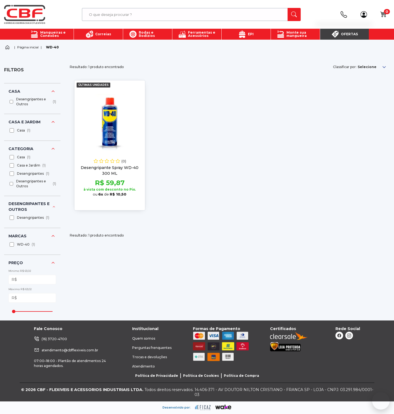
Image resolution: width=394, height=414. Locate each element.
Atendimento (143, 366)
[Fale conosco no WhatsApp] (381, 401)
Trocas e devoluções (149, 357)
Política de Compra (241, 376)
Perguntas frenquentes (152, 348)
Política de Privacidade (156, 376)
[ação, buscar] (294, 14)
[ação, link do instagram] (349, 335)
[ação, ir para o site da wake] (223, 407)
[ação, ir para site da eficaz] (203, 407)
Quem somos (143, 338)
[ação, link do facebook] (339, 335)
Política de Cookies (201, 376)
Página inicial (28, 47)
